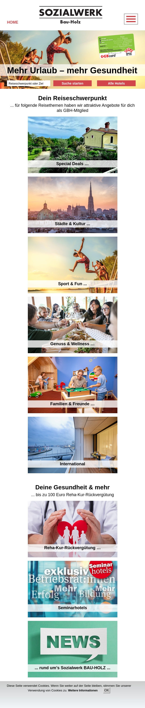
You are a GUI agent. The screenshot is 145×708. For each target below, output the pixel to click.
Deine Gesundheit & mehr (72, 487)
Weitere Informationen (83, 690)
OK (106, 690)
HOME (12, 22)
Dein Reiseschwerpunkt (72, 98)
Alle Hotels (116, 83)
